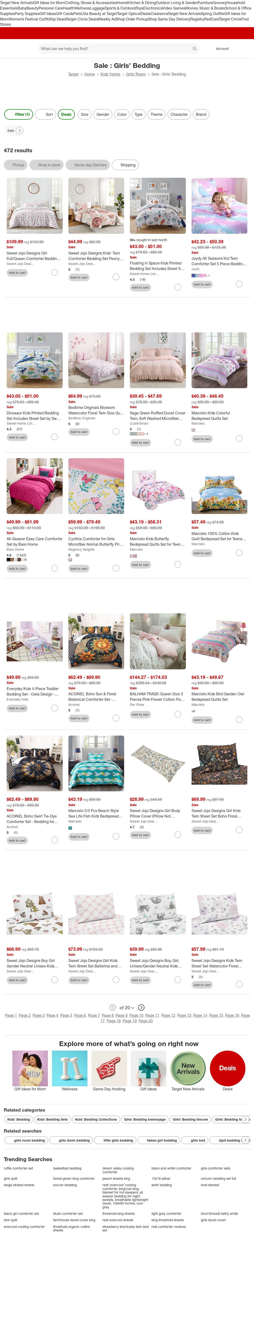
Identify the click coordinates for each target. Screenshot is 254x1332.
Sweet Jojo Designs (21, 264)
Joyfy (195, 269)
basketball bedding (67, 1168)
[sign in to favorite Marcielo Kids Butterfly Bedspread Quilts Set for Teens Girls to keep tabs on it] (177, 564)
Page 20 (146, 1020)
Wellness (82, 8)
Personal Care (51, 8)
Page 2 (25, 1015)
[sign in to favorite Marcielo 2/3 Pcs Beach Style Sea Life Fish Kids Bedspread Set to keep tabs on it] (116, 836)
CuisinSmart (139, 423)
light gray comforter (166, 1213)
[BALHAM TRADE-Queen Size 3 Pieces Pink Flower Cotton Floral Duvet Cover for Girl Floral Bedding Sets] (158, 696)
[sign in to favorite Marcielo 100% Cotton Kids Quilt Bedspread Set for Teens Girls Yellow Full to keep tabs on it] (239, 552)
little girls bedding (115, 1140)
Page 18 (114, 1020)
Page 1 (11, 1015)
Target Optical (129, 13)
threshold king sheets (118, 1213)
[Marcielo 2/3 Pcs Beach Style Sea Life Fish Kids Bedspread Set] (96, 813)
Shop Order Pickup (132, 19)
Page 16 (232, 1015)
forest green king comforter (74, 1178)
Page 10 (136, 1015)
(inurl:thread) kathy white (219, 1213)
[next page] (141, 1007)
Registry (197, 19)
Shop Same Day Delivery (169, 19)
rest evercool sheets (117, 1220)
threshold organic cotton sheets (71, 1228)
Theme (157, 114)
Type (138, 114)
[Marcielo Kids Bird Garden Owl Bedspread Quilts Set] (220, 696)
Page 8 (108, 1015)
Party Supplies (27, 13)
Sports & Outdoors (120, 8)
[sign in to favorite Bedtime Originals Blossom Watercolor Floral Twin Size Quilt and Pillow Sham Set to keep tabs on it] (116, 431)
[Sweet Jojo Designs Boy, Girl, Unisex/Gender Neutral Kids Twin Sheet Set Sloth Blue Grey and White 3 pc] (158, 963)
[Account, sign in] (220, 48)
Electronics (152, 8)
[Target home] (10, 48)
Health (68, 8)
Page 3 (39, 1015)
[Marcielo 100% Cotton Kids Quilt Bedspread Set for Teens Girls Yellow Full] (220, 536)
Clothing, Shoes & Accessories (91, 2)
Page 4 (52, 1015)
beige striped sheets (19, 1185)
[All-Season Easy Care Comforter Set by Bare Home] (35, 541)
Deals (146, 13)
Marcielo (198, 423)
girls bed (194, 1140)
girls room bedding (26, 1140)
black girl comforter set (21, 1213)
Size (84, 114)
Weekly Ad (107, 19)
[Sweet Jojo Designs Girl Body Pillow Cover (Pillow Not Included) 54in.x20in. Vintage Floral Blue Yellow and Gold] (158, 813)
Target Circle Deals (82, 19)
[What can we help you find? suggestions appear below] (118, 48)
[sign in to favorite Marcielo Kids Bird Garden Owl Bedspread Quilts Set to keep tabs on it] (239, 719)
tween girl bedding (158, 1140)
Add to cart (17, 273)
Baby (22, 8)
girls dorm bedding (71, 1140)
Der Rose (137, 704)
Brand (201, 114)
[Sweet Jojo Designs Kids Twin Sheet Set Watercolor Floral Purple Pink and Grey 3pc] (220, 963)
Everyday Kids (17, 699)
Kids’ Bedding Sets (52, 1119)
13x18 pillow (161, 1178)
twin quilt (10, 1220)
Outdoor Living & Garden (177, 2)
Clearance (159, 13)
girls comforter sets (215, 1168)
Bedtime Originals (81, 418)
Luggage (97, 8)
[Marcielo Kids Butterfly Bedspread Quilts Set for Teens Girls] (158, 541)
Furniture (205, 2)
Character (179, 114)
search (194, 49)
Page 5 (66, 1015)
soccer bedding (65, 1185)
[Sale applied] (14, 130)
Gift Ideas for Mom (49, 2)
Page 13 (184, 1015)
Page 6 (80, 1015)
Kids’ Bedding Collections (96, 1119)
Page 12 (168, 1015)
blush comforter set (68, 1213)
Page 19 (130, 1020)
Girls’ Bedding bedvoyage (145, 1119)
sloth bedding (162, 1185)
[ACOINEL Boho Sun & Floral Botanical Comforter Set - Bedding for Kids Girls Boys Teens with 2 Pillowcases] (96, 696)
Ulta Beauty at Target (99, 13)
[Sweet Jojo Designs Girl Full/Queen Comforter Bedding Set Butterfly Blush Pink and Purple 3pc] (35, 255)
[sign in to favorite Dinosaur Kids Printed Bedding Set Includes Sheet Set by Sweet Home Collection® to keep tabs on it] (54, 436)
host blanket (210, 1185)
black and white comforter (171, 1168)
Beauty (32, 8)
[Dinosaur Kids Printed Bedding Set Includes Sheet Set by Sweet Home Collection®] (35, 415)
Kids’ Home (110, 74)
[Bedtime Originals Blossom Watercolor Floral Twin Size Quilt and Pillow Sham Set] (96, 410)
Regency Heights (81, 549)
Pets (77, 13)
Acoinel (74, 704)
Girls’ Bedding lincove (190, 1119)
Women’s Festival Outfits (29, 19)
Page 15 (216, 1015)
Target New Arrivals (16, 2)
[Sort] (45, 114)
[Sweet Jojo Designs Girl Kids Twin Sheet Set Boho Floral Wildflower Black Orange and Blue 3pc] (220, 813)
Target (73, 74)
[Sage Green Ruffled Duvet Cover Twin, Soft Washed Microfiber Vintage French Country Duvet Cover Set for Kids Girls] (158, 415)
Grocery (219, 2)
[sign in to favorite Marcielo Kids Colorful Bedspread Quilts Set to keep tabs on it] (239, 438)
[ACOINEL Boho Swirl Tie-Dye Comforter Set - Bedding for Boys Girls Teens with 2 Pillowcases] (35, 818)
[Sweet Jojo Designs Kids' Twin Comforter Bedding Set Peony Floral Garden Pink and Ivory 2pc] (96, 255)
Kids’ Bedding (18, 1119)
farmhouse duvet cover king (74, 1220)
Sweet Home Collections (144, 274)
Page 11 (152, 1015)
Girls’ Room (136, 74)
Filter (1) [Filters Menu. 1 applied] (19, 114)
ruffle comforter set (18, 1168)
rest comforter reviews (169, 1226)
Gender (103, 114)
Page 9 (121, 1015)
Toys (139, 8)
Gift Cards (64, 13)
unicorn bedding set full (218, 1178)
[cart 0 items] (244, 48)
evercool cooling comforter (24, 1226)
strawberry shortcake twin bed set (125, 1228)
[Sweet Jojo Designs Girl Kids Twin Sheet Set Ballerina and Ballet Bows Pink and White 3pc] (96, 963)
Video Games (173, 8)
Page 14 (200, 1015)
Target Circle (230, 19)
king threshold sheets (168, 1220)
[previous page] (113, 1007)
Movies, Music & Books (205, 8)
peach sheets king (116, 1178)
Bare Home (15, 549)
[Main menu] (27, 48)
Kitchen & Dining (141, 2)
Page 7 (94, 1015)
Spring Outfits (212, 13)
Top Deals (58, 19)
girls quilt (10, 1178)
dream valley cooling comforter (118, 1170)
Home (122, 2)
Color (122, 114)
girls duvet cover (213, 1220)
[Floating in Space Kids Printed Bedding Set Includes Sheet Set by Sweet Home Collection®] (158, 265)
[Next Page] (19, 130)
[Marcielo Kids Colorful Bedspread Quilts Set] (220, 415)
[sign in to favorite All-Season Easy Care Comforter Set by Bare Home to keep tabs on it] (54, 568)
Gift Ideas (48, 13)
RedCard (211, 19)
